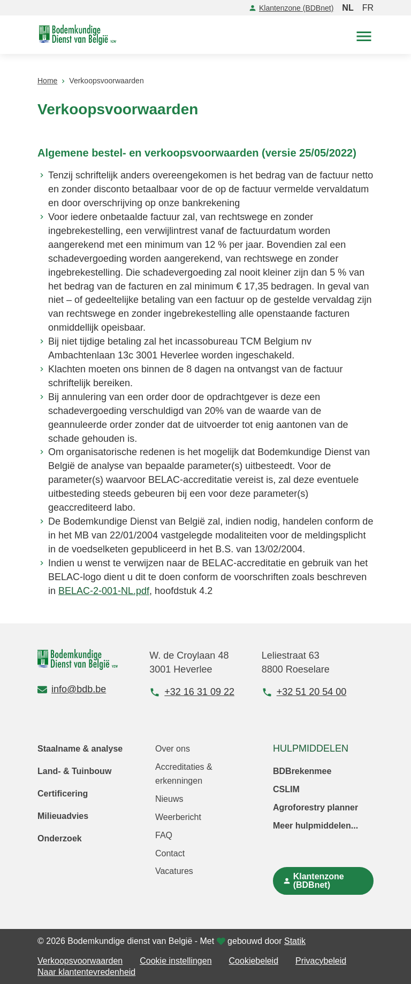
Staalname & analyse (80, 748)
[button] (364, 35)
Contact (170, 853)
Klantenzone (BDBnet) (290, 8)
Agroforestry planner (315, 807)
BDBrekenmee (302, 771)
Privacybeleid (320, 960)
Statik (295, 941)
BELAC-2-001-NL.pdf (103, 590)
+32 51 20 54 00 (304, 692)
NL (347, 7)
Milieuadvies (62, 816)
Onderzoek (59, 838)
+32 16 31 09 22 (191, 692)
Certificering (62, 793)
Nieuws (169, 798)
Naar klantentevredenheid (86, 972)
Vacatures (174, 871)
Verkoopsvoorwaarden (80, 960)
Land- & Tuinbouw (74, 771)
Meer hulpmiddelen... (315, 825)
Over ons (172, 748)
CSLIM (286, 789)
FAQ (163, 835)
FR (368, 7)
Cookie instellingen (175, 960)
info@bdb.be (71, 689)
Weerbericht (178, 817)
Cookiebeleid (254, 960)
